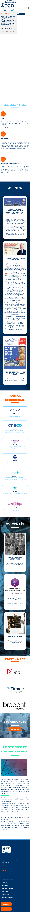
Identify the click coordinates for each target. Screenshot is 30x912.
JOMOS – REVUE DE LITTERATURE (15, 558)
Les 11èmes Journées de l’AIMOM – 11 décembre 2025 (15, 373)
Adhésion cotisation (8, 879)
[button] (27, 5)
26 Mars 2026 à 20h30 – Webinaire (15, 259)
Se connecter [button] (20, 14)
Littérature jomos (7, 888)
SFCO (3, 876)
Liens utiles (5, 894)
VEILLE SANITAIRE (15, 637)
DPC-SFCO (4, 891)
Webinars (5, 885)
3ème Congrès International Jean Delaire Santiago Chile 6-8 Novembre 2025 (15, 212)
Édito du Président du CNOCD (15, 599)
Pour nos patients (7, 897)
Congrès (4, 882)
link (1, 116)
